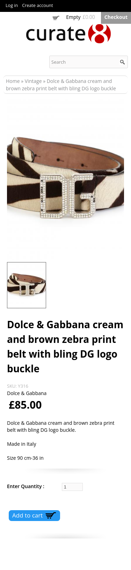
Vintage (33, 81)
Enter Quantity (25, 486)
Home (13, 81)
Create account (37, 5)
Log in (12, 5)
